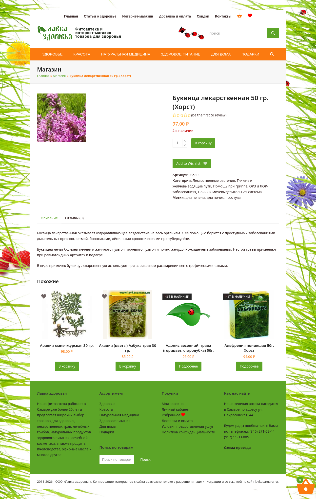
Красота (106, 409)
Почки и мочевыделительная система (230, 191)
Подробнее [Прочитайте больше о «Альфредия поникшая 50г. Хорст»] (249, 366)
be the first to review (209, 115)
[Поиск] (273, 33)
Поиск (145, 459)
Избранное (173, 415)
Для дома (107, 426)
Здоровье (107, 403)
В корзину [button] (67, 366)
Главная (43, 76)
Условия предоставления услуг (188, 426)
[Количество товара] (177, 143)
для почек (215, 197)
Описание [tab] (49, 218)
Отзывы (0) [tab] (74, 218)
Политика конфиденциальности (188, 432)
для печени (195, 197)
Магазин (59, 76)
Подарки (106, 432)
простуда (232, 197)
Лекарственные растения (214, 180)
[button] (272, 54)
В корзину (203, 143)
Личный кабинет (176, 409)
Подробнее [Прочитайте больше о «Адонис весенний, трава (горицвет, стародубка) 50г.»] (188, 366)
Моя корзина (172, 403)
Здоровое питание (115, 420)
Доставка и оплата (177, 420)
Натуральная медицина (119, 415)
